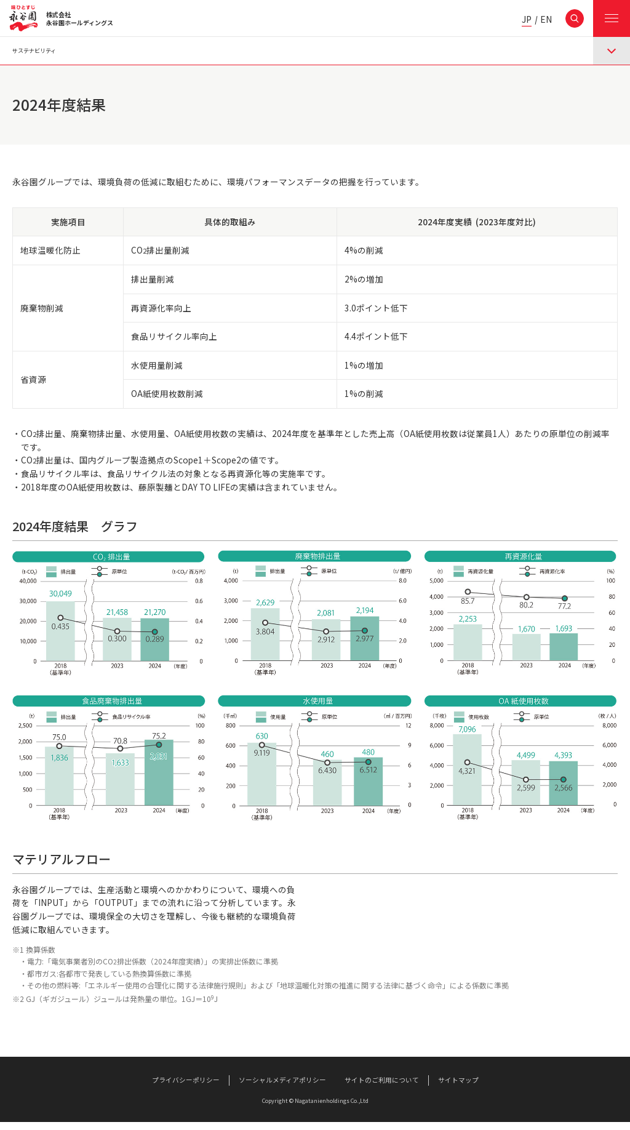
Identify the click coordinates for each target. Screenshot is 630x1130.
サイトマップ (458, 1088)
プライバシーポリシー (186, 1088)
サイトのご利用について (382, 1088)
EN (546, 20)
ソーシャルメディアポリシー (282, 1088)
